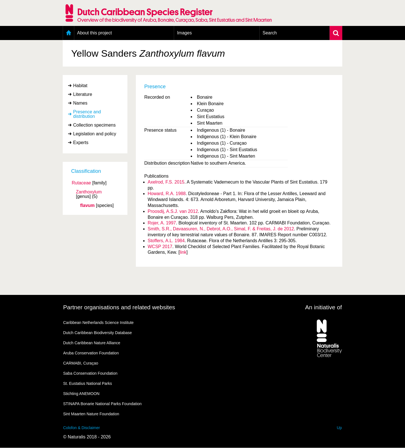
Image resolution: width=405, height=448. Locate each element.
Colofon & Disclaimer (81, 427)
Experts (80, 142)
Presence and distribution (87, 114)
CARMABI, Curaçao (80, 363)
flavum (87, 205)
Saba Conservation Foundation (90, 373)
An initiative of (323, 307)
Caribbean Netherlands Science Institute (98, 322)
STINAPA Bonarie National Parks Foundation (102, 403)
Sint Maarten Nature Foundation (91, 414)
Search (269, 32)
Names (80, 103)
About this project (94, 32)
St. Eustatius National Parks (87, 383)
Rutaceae (81, 183)
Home (68, 33)
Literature (82, 94)
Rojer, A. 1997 (162, 222)
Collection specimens (94, 125)
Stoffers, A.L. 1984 (166, 240)
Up (339, 427)
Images (184, 32)
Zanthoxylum (89, 192)
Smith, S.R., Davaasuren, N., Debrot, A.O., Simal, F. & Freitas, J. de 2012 (221, 228)
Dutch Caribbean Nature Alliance (91, 343)
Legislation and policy (94, 133)
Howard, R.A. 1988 (167, 193)
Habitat (80, 85)
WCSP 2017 (160, 246)
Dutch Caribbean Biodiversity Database (97, 332)
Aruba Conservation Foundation (91, 353)
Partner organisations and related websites (119, 307)
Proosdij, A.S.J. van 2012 (173, 211)
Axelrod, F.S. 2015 (166, 182)
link (183, 252)
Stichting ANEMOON (81, 393)
